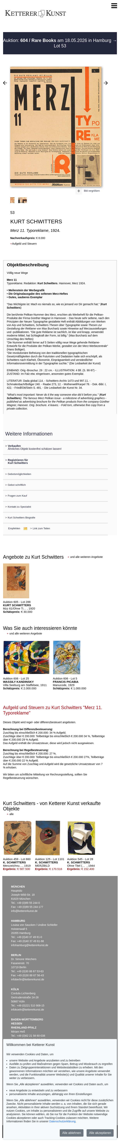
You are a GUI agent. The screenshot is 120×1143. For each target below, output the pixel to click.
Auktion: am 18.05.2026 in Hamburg (57, 40)
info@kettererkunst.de (24, 911)
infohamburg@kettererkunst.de (29, 945)
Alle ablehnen (71, 1132)
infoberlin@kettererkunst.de (27, 979)
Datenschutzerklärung (62, 1121)
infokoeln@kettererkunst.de (27, 1009)
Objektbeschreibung (28, 264)
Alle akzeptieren (100, 1132)
